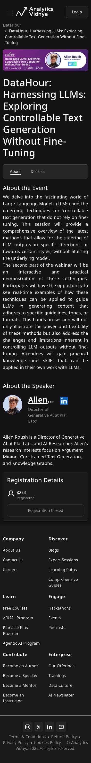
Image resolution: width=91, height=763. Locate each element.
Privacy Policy (15, 742)
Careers (10, 569)
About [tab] (15, 171)
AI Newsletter (61, 695)
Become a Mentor (19, 685)
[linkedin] (49, 727)
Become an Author (20, 666)
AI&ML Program (18, 618)
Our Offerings (62, 666)
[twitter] (38, 727)
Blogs (54, 550)
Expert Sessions (63, 560)
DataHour (12, 25)
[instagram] (28, 727)
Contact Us (13, 560)
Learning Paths (63, 569)
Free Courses (15, 608)
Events (55, 618)
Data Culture (61, 685)
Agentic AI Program (21, 643)
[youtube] (61, 727)
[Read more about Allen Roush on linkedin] (64, 401)
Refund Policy (64, 736)
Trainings (57, 675)
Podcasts (57, 627)
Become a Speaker (20, 675)
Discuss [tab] (37, 171)
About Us (11, 550)
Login (77, 12)
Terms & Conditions (27, 736)
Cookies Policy (47, 742)
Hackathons (60, 608)
